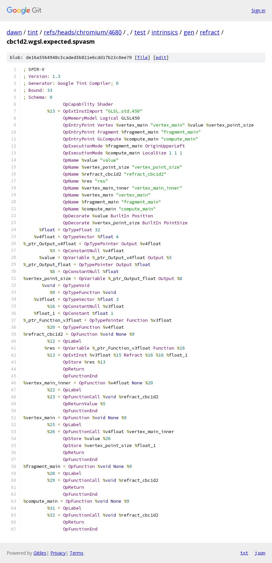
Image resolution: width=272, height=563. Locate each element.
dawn (14, 32)
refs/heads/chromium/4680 (83, 32)
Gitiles (39, 553)
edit (161, 57)
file (142, 57)
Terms (76, 553)
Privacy (58, 553)
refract (210, 32)
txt (244, 553)
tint (32, 32)
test (140, 32)
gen (189, 32)
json (260, 553)
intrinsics (164, 32)
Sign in (258, 10)
